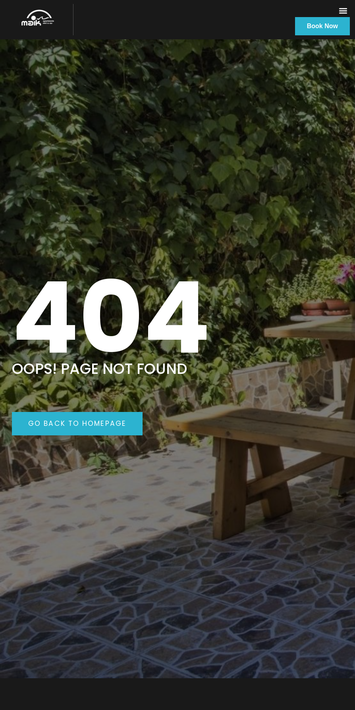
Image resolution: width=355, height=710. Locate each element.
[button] (343, 10)
